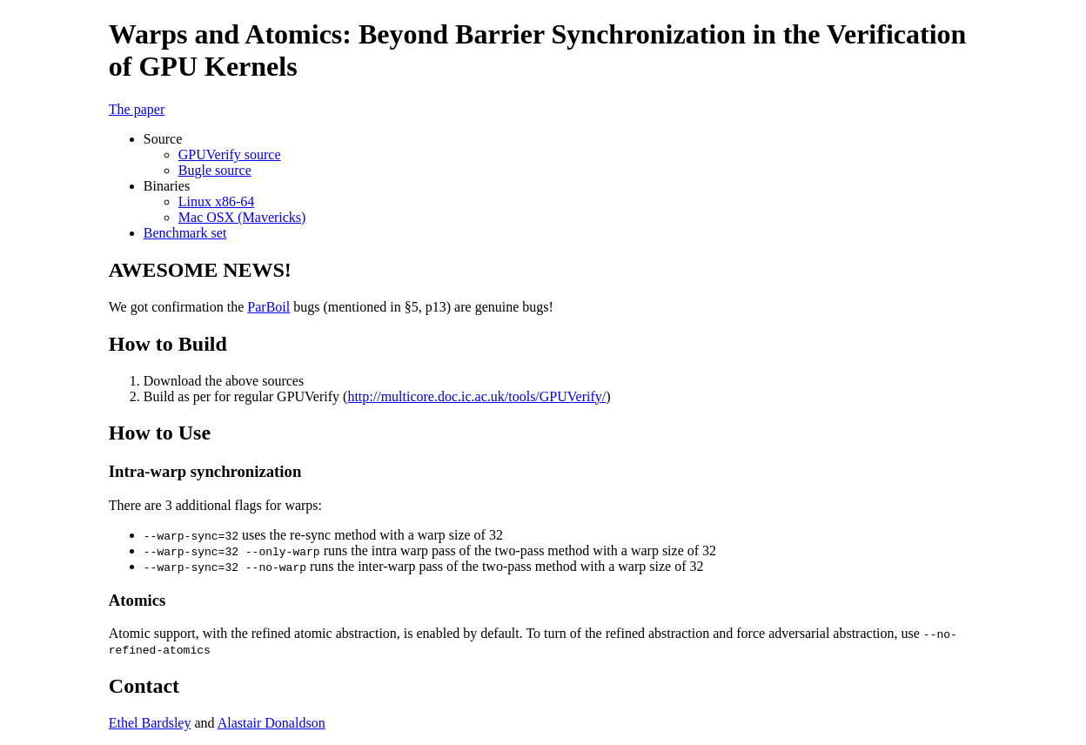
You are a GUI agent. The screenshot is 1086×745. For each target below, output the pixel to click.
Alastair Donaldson (271, 722)
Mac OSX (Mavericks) (242, 217)
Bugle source (214, 170)
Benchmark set (185, 232)
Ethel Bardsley (150, 722)
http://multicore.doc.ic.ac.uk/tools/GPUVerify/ (476, 396)
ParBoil (268, 306)
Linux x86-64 (216, 201)
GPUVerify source (229, 154)
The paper (136, 109)
